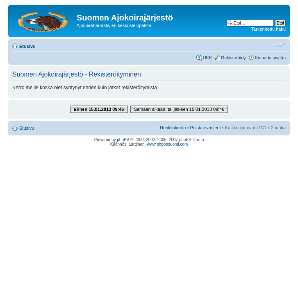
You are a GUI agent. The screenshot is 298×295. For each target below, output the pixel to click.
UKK (207, 57)
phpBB (123, 139)
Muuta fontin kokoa (280, 44)
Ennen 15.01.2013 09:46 (99, 109)
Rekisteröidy (233, 57)
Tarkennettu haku (268, 29)
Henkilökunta (173, 127)
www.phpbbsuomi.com (167, 144)
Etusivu (27, 46)
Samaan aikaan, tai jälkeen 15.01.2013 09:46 (179, 109)
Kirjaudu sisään (270, 57)
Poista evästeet (205, 127)
